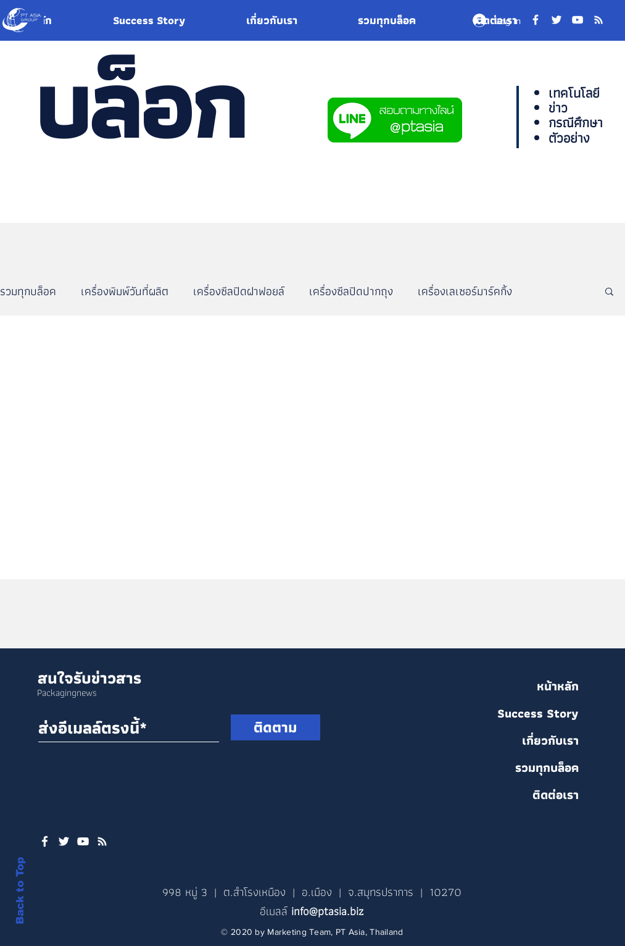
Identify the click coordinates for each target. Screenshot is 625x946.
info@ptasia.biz (327, 911)
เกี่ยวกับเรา (550, 740)
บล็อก (140, 103)
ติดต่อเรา (555, 795)
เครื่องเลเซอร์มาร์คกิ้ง (465, 291)
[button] (609, 292)
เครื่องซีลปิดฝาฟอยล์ (238, 291)
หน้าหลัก (558, 686)
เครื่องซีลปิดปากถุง (351, 291)
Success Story (538, 713)
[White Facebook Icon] (45, 841)
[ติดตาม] (275, 727)
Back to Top (20, 890)
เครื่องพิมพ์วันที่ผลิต (124, 291)
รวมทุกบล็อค (28, 291)
